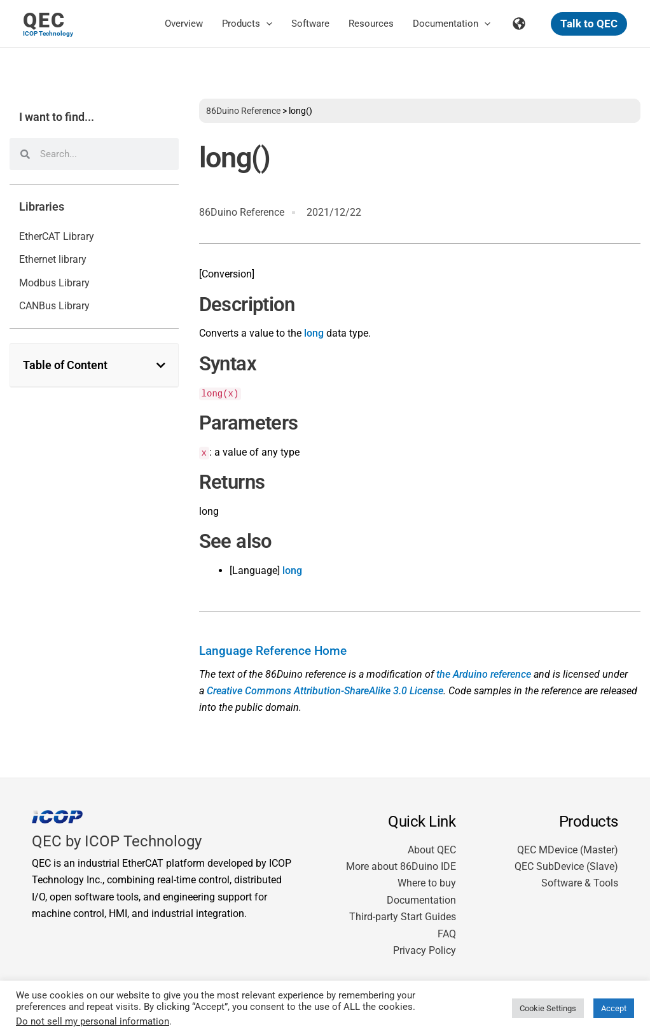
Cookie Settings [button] (548, 1008)
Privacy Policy (424, 950)
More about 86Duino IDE (401, 866)
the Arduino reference (483, 674)
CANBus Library (54, 306)
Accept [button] (613, 1008)
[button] (266, 23)
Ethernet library (52, 259)
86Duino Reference (243, 111)
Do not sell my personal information (92, 1021)
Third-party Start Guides (402, 917)
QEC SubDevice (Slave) (566, 866)
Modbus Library (54, 283)
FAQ (447, 934)
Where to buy (427, 883)
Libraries (41, 206)
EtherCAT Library (56, 236)
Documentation (421, 900)
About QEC (432, 850)
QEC (44, 20)
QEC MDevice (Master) (567, 850)
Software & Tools (579, 883)
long (314, 333)
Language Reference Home (273, 651)
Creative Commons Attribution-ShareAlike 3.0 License (325, 691)
